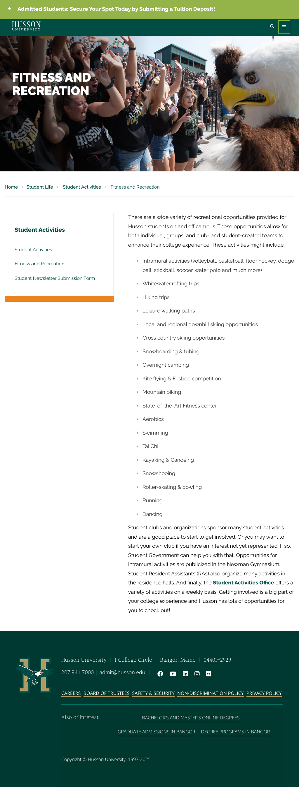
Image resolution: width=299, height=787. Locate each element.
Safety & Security (153, 693)
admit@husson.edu (122, 672)
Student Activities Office (243, 583)
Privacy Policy (264, 693)
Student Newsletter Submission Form (55, 278)
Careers (71, 693)
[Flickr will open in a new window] (207, 674)
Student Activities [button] (40, 229)
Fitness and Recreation (39, 263)
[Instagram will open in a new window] (196, 674)
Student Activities (81, 187)
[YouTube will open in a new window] (172, 674)
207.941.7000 (77, 672)
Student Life (40, 187)
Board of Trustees (107, 693)
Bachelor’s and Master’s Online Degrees (191, 717)
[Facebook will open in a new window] (159, 674)
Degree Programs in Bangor (235, 731)
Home (11, 187)
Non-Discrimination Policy (210, 693)
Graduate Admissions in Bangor (156, 731)
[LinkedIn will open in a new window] (184, 674)
